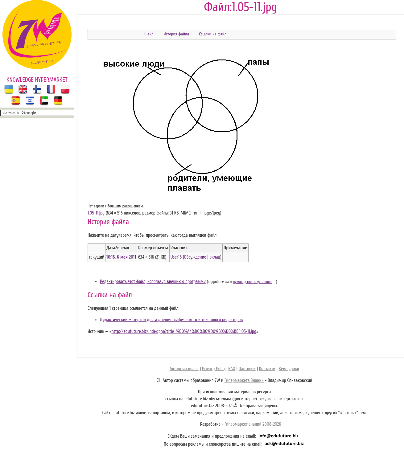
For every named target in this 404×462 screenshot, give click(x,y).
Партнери (247, 368)
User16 (176, 257)
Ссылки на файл (212, 34)
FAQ (232, 368)
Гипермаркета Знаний (244, 380)
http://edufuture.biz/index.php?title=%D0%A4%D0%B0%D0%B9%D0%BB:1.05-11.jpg (183, 331)
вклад (214, 257)
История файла (176, 34)
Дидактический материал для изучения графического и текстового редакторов (171, 319)
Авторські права (184, 368)
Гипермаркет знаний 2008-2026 (253, 424)
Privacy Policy (214, 368)
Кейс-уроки (289, 368)
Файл (149, 34)
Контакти (267, 368)
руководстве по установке (252, 282)
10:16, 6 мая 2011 (121, 257)
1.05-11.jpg (96, 213)
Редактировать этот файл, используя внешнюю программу (153, 281)
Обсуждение (195, 257)
